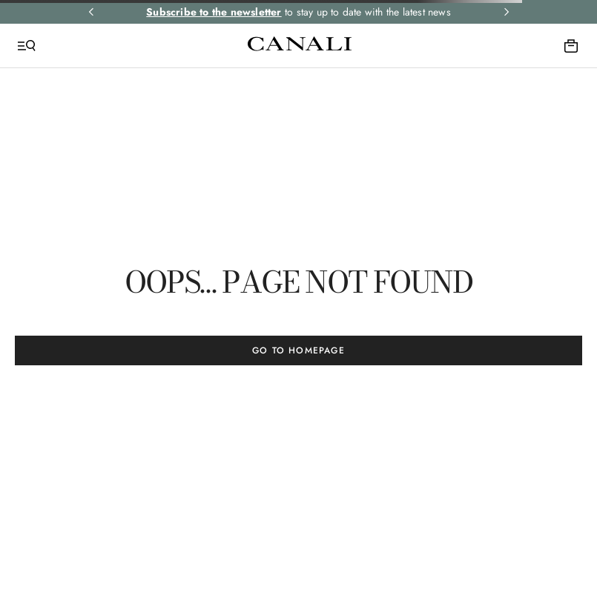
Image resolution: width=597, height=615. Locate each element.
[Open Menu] (27, 46)
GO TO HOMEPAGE (298, 350)
